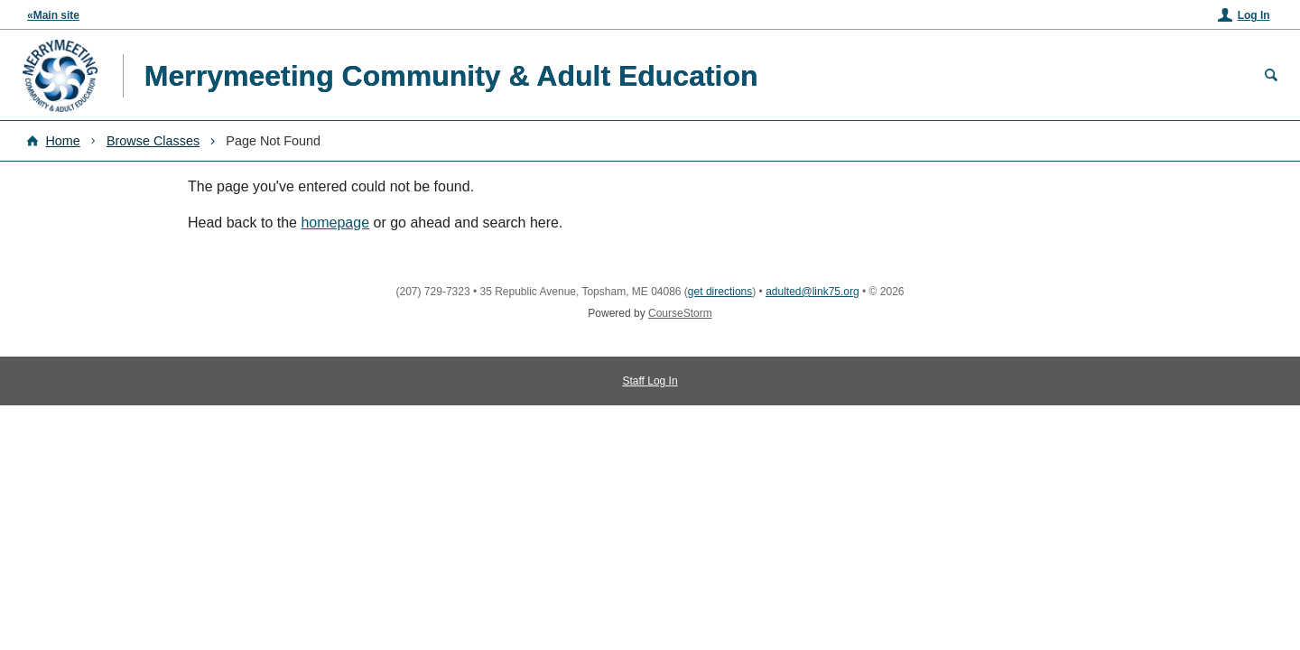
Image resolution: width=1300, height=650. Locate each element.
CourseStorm (680, 313)
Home (62, 141)
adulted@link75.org (812, 291)
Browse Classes (153, 141)
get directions (720, 291)
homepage (335, 222)
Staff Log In (649, 381)
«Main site (53, 15)
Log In (1254, 15)
